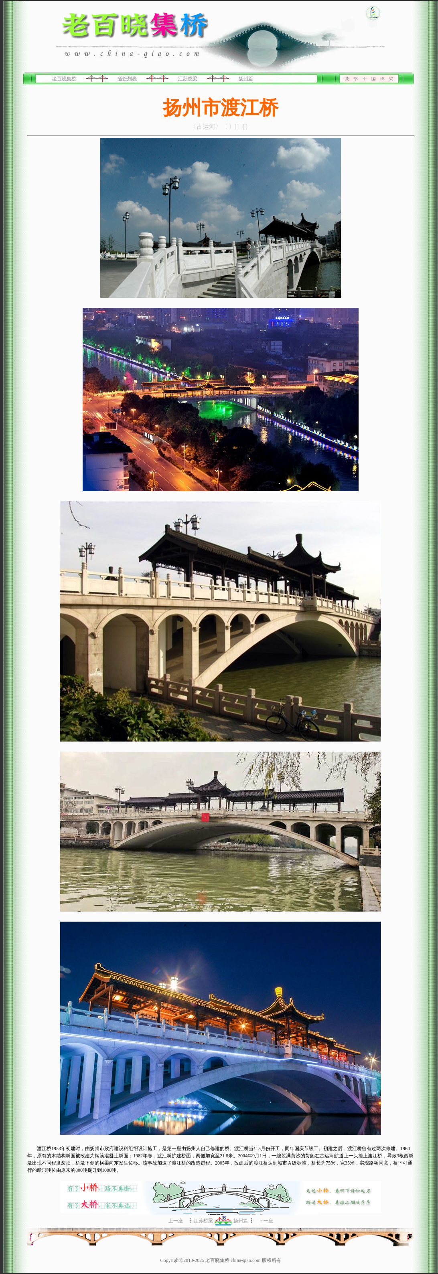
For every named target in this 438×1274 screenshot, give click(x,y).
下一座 (266, 1220)
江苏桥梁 (187, 78)
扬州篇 (246, 78)
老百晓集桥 (64, 78)
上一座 (175, 1220)
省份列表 (127, 78)
